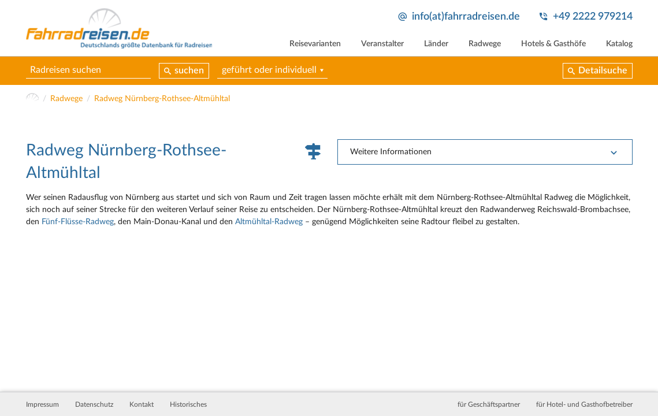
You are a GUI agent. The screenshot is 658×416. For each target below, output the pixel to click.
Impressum (42, 404)
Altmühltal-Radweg (269, 222)
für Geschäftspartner (489, 404)
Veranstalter (382, 44)
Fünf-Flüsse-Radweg (78, 222)
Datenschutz (94, 404)
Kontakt (141, 404)
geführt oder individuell (269, 70)
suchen (189, 70)
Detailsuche (602, 70)
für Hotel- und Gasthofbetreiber (584, 404)
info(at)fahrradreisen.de (466, 16)
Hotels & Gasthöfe (553, 44)
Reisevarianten (315, 44)
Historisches (188, 404)
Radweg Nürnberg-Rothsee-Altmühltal (162, 99)
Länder (436, 44)
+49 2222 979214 (593, 16)
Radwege (485, 44)
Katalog (619, 44)
